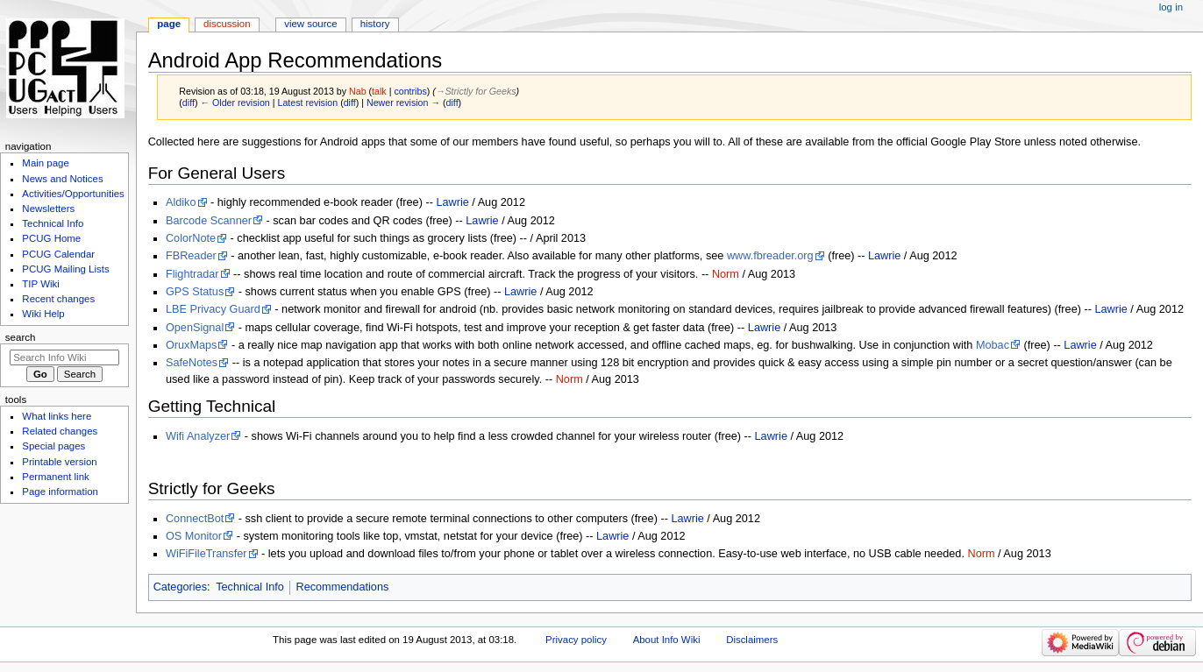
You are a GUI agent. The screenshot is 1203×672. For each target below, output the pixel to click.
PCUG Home (51, 238)
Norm (725, 274)
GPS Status (195, 292)
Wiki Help (43, 313)
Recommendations (342, 587)
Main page (45, 163)
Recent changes (58, 299)
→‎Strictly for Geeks (476, 91)
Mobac (992, 345)
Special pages (53, 446)
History (375, 23)
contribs (410, 91)
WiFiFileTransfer (206, 554)
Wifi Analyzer (198, 436)
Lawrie (452, 202)
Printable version (59, 461)
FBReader (191, 256)
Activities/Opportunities (73, 193)
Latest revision (307, 102)
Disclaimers (752, 639)
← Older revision (234, 102)
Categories (180, 587)
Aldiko (181, 202)
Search (20, 337)
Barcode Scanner (209, 221)
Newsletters (48, 208)
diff (188, 102)
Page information (60, 491)
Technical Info (250, 587)
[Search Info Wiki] (64, 357)
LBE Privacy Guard (213, 309)
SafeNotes (191, 363)
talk (379, 91)
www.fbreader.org (770, 256)
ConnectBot (195, 519)
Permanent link (55, 476)
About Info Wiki (667, 639)
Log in (1171, 7)
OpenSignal (195, 328)
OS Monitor (194, 536)
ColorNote (191, 238)
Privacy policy (576, 639)
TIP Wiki (40, 284)
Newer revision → (403, 102)
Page (169, 23)
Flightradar (192, 274)
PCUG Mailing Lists (65, 269)
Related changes (59, 431)
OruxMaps (191, 345)
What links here (56, 416)
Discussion (226, 23)
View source (310, 23)
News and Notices (62, 178)
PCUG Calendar (58, 254)
